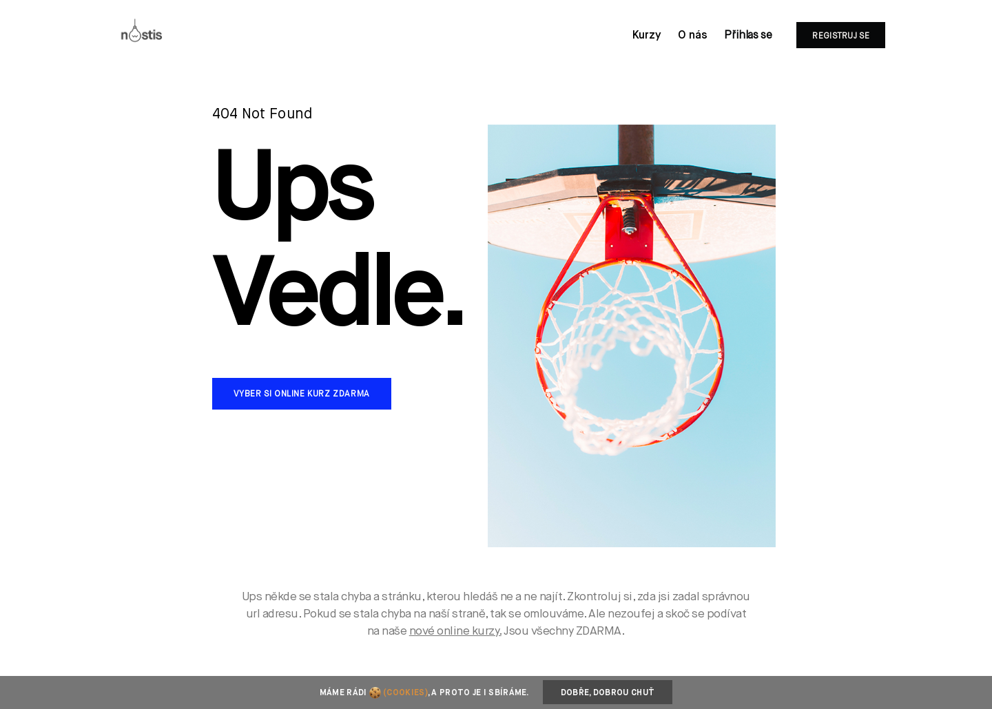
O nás (692, 35)
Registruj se (840, 36)
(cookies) (405, 693)
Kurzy (646, 35)
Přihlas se (748, 35)
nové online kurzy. (455, 631)
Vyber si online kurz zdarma (302, 394)
